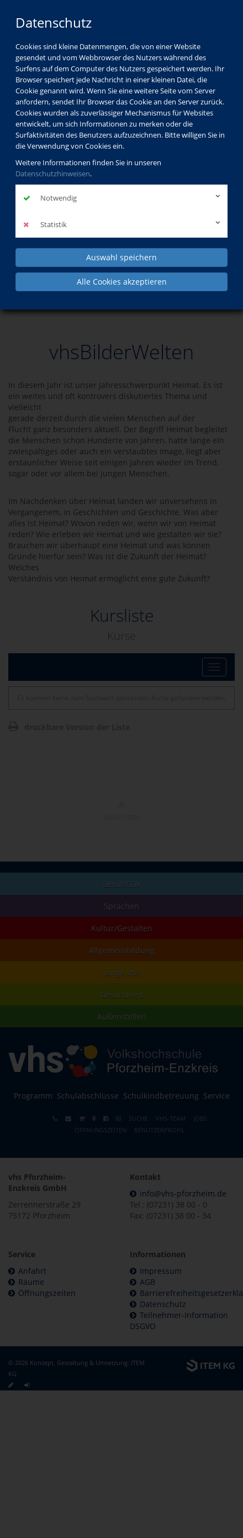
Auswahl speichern (121, 257)
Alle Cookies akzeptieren (122, 281)
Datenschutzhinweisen (52, 174)
